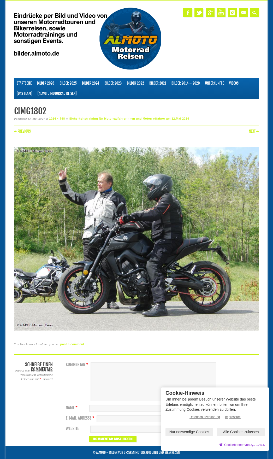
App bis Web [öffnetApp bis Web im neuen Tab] (258, 445)
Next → (254, 131)
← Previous (22, 131)
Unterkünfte (214, 83)
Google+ (210, 12)
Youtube (221, 12)
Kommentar (78, 364)
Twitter (198, 12)
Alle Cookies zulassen (241, 432)
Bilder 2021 (157, 83)
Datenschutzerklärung (204, 417)
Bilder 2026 (45, 83)
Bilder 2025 (68, 83)
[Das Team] (24, 93)
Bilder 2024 (90, 83)
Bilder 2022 (135, 83)
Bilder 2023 (113, 83)
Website (72, 428)
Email (243, 12)
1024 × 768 (57, 118)
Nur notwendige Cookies (189, 432)
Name (72, 407)
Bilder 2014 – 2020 (185, 83)
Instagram (232, 12)
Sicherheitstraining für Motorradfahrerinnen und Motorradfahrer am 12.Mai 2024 (129, 118)
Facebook (187, 12)
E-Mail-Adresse (81, 418)
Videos (234, 83)
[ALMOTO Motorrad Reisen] (56, 93)
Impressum (233, 417)
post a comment (72, 344)
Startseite (24, 83)
